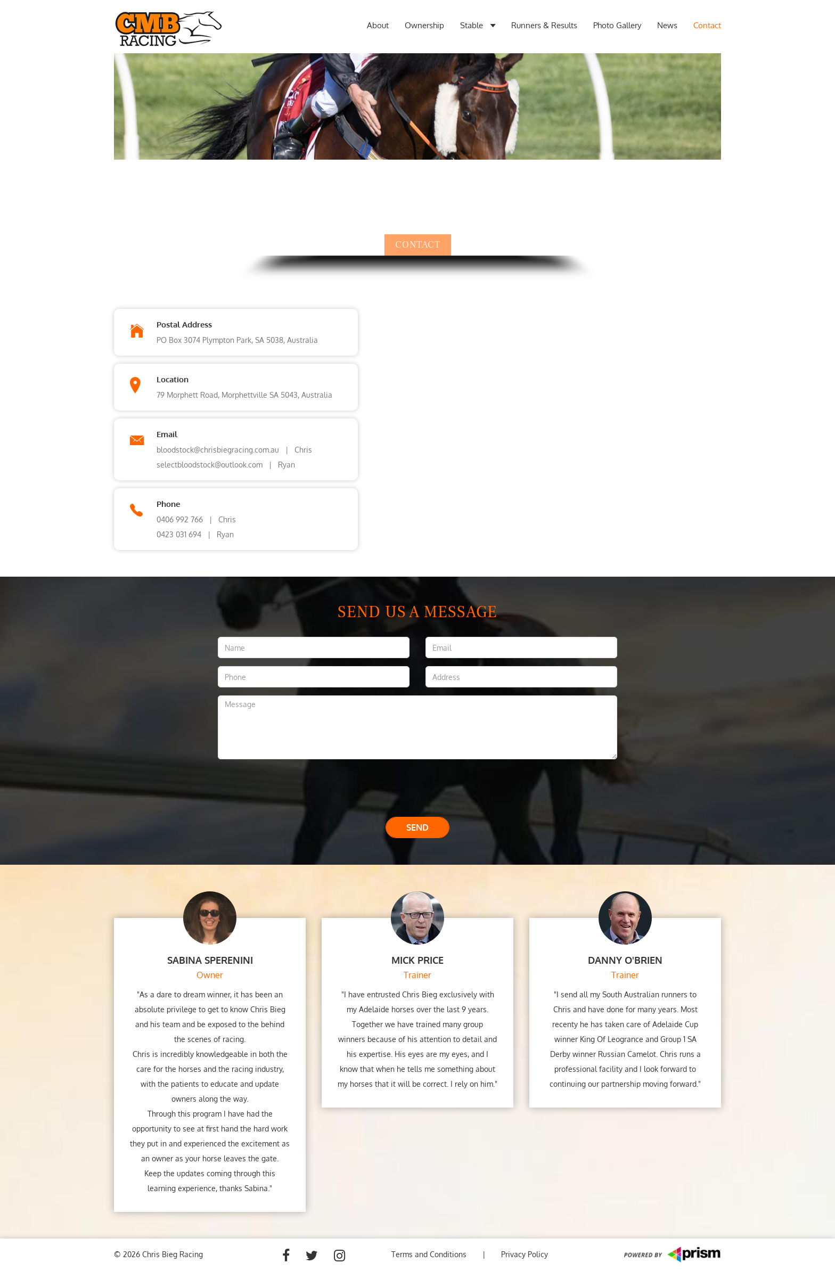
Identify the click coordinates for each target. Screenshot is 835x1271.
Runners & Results (544, 25)
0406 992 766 (180, 519)
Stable (477, 25)
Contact (707, 25)
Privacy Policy (524, 1254)
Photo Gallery (617, 25)
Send (417, 827)
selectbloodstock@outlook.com (210, 464)
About (378, 25)
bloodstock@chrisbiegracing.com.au (218, 449)
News (667, 25)
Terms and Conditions (428, 1254)
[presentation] (417, 788)
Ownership (424, 25)
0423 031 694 (179, 534)
